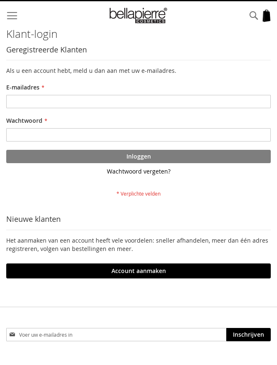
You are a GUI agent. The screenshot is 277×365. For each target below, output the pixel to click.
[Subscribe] (248, 334)
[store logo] (138, 15)
